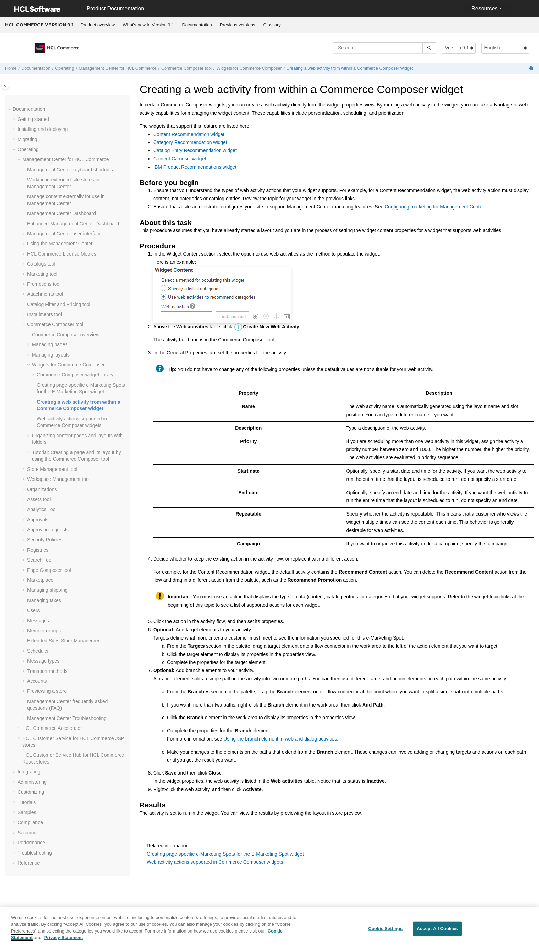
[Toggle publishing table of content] (5, 85)
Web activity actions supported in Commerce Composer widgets (215, 862)
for (117, 68)
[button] (10, 109)
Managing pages (50, 344)
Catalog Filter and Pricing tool (58, 304)
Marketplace (40, 580)
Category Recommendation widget (190, 142)
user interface (64, 233)
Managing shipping (47, 590)
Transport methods (47, 671)
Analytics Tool (41, 509)
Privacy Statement (63, 941)
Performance (31, 842)
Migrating (27, 139)
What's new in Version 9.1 (148, 24)
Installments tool (44, 314)
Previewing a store (47, 691)
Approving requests (48, 529)
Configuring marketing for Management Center (434, 207)
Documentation (197, 24)
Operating (64, 68)
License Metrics (61, 254)
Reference (29, 863)
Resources (484, 8)
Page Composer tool (49, 570)
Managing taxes (44, 600)
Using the (60, 243)
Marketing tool (42, 274)
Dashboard (61, 213)
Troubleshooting (67, 718)
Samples (27, 812)
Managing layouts (51, 355)
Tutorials (27, 802)
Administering (32, 782)
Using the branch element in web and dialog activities (280, 739)
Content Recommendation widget (188, 134)
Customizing (31, 792)
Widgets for (249, 68)
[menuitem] (98, 25)
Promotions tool (43, 284)
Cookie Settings (385, 932)
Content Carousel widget (179, 158)
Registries (37, 550)
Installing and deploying (43, 129)
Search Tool (40, 560)
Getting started (33, 119)
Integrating (29, 772)
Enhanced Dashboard (73, 223)
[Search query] (384, 47)
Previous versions (237, 24)
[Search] (429, 47)
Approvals (37, 519)
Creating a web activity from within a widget (349, 68)
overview (65, 334)
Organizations (42, 489)
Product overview (98, 24)
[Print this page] (531, 68)
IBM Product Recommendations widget (194, 167)
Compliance (30, 822)
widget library (75, 374)
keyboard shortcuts (70, 169)
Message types (43, 661)
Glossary (271, 24)
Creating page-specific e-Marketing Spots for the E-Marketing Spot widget (225, 854)
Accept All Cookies (437, 932)
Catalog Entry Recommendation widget (195, 150)
